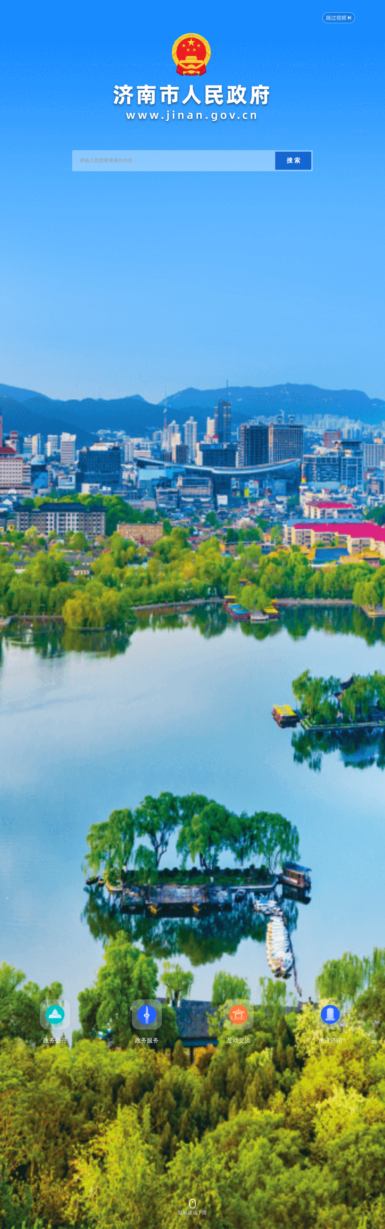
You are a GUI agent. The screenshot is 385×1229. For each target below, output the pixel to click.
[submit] (293, 161)
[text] (174, 161)
